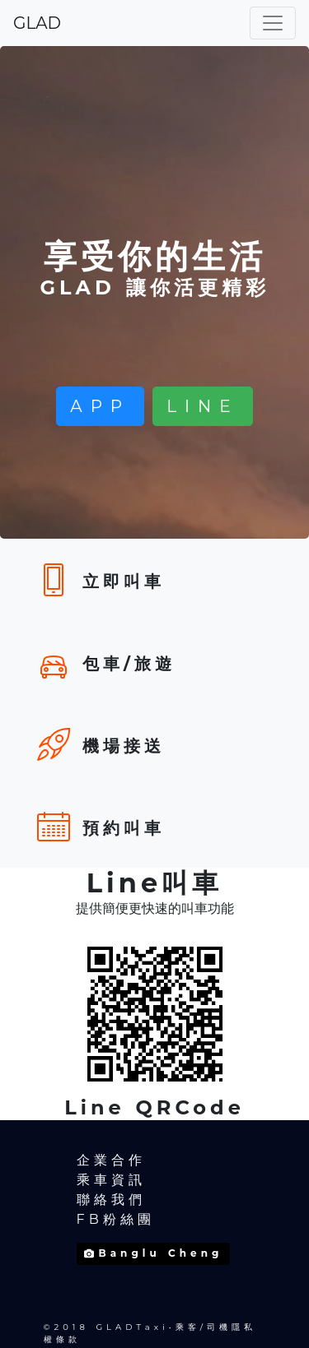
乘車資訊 (111, 1180)
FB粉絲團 (116, 1219)
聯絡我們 (111, 1199)
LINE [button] (202, 406)
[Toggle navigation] (273, 23)
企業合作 (111, 1160)
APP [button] (100, 406)
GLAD (37, 23)
